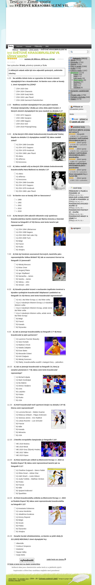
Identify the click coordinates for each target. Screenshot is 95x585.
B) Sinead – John (22, 285)
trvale (75, 119)
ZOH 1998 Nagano (23, 121)
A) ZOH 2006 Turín (23, 238)
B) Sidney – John (22, 282)
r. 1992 (18, 203)
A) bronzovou (20, 179)
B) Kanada (19, 429)
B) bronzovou (20, 162)
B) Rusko (19, 247)
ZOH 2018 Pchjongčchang (25, 127)
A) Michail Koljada (22, 377)
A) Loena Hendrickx (23, 511)
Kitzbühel (19, 549)
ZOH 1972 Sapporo (23, 115)
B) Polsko (19, 394)
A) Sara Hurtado (22, 342)
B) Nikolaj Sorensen (23, 359)
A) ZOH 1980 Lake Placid (25, 153)
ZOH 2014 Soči (21, 124)
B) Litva (18, 389)
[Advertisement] (48, 26)
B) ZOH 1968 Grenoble (24, 182)
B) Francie (19, 424)
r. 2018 (18, 211)
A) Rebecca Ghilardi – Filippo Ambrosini (30, 415)
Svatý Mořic (20, 555)
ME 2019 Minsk (21, 447)
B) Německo (20, 432)
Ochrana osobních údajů (48, 579)
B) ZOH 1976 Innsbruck (24, 188)
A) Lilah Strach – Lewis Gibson (27, 476)
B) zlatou (19, 156)
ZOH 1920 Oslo (21, 89)
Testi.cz (15, 50)
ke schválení (23, 578)
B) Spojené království (23, 491)
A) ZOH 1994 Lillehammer (25, 229)
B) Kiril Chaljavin (22, 356)
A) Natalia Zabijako (23, 348)
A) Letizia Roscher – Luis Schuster (28, 421)
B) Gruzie (19, 523)
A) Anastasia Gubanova (24, 508)
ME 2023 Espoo (21, 455)
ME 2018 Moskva (22, 444)
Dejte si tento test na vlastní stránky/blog (24, 564)
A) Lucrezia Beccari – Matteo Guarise (30, 412)
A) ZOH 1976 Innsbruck (24, 150)
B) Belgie (19, 520)
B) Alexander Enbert (23, 354)
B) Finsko (19, 482)
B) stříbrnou (20, 159)
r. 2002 (18, 205)
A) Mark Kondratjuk (23, 380)
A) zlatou (19, 174)
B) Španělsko (20, 493)
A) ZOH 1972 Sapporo (24, 147)
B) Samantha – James (24, 276)
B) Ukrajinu (20, 250)
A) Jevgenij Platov (22, 270)
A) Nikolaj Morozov (23, 265)
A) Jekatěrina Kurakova (24, 514)
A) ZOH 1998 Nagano (24, 232)
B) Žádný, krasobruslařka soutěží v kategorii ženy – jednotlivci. (39, 362)
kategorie (77, 58)
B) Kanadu (19, 324)
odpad (12, 578)
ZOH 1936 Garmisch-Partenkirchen (29, 100)
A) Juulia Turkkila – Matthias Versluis (29, 479)
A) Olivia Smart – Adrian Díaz (26, 473)
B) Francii (19, 244)
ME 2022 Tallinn (21, 452)
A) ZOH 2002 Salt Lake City (26, 235)
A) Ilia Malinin (20, 383)
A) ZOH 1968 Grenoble (24, 145)
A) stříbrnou (20, 177)
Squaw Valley (20, 552)
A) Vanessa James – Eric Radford (28, 418)
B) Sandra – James (23, 279)
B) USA (18, 400)
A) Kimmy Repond (22, 517)
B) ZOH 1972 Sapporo (24, 185)
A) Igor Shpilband (22, 273)
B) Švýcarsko (20, 327)
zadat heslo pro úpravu (56, 559)
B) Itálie (18, 427)
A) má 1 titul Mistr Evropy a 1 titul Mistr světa (32, 300)
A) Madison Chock (22, 345)
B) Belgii (19, 241)
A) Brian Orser (21, 267)
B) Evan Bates (21, 351)
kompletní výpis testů (14, 580)
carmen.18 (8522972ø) (39, 59)
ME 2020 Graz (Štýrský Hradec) (27, 450)
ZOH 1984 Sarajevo (23, 118)
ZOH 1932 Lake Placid (24, 97)
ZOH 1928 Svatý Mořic (24, 94)
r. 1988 (18, 200)
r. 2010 (18, 208)
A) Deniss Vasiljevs (23, 386)
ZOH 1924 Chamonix (23, 91)
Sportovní (23, 50)
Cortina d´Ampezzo (23, 546)
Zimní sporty (34, 50)
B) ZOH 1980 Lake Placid (25, 191)
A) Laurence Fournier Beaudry (27, 339)
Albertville (19, 543)
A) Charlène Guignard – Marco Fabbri (30, 470)
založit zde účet (78, 122)
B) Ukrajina (20, 532)
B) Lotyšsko (20, 392)
